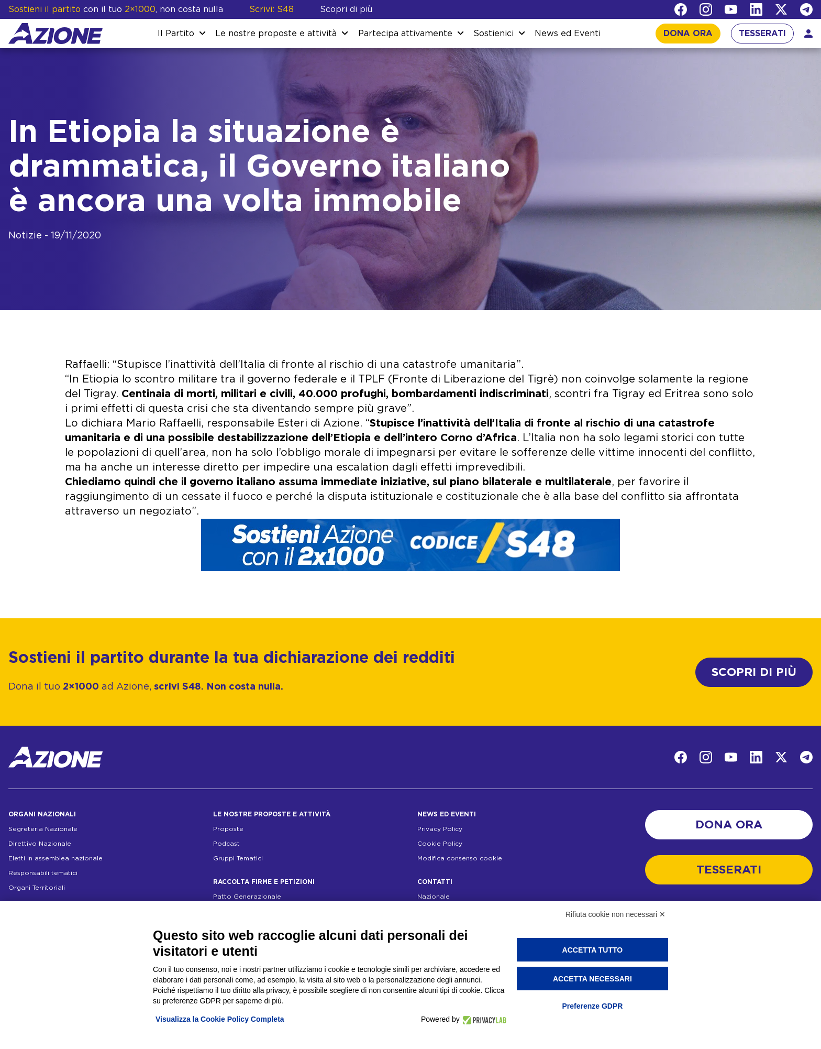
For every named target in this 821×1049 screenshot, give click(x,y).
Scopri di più (346, 9)
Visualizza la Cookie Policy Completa (220, 1019)
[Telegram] (806, 9)
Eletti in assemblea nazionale (55, 858)
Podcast (226, 843)
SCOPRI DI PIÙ (754, 672)
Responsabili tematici (42, 873)
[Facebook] (680, 9)
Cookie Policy (439, 843)
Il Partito (176, 33)
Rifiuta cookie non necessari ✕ (615, 914)
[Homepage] (55, 33)
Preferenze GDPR (592, 1006)
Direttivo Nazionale (39, 843)
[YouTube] (731, 9)
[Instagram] (706, 9)
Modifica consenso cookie (459, 858)
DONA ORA (688, 33)
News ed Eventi (568, 33)
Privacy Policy (439, 829)
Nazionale (433, 896)
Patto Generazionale (247, 896)
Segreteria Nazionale (42, 829)
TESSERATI (762, 33)
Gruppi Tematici (238, 858)
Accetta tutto (592, 950)
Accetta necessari (592, 979)
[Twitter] (781, 9)
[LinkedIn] (756, 9)
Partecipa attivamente (405, 33)
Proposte (228, 829)
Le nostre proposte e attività (276, 33)
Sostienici (493, 33)
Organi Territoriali (36, 887)
